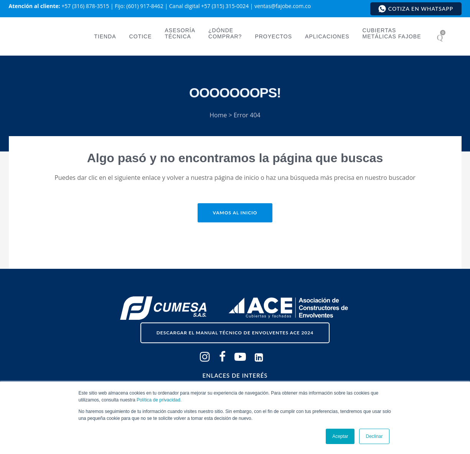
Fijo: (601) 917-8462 (139, 6)
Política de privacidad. (159, 400)
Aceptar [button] (340, 436)
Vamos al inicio (235, 212)
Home (218, 115)
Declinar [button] (374, 436)
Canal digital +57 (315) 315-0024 (209, 6)
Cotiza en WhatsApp (415, 9)
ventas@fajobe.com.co (282, 6)
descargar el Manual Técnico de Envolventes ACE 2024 (235, 333)
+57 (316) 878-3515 (85, 6)
